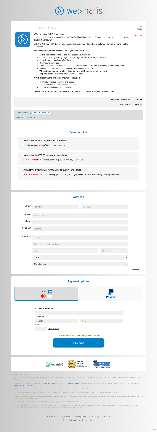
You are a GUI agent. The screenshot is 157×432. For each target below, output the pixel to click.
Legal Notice (65, 416)
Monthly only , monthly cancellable (45, 140)
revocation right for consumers (24, 385)
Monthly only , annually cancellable (45, 155)
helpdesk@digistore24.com (127, 377)
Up (12, 412)
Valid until (40, 316)
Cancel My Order (79, 416)
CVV (37, 324)
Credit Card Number (44, 308)
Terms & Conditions (51, 416)
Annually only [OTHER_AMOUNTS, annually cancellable (52, 170)
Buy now (78, 342)
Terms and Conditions (50, 383)
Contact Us (106, 416)
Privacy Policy (73, 383)
